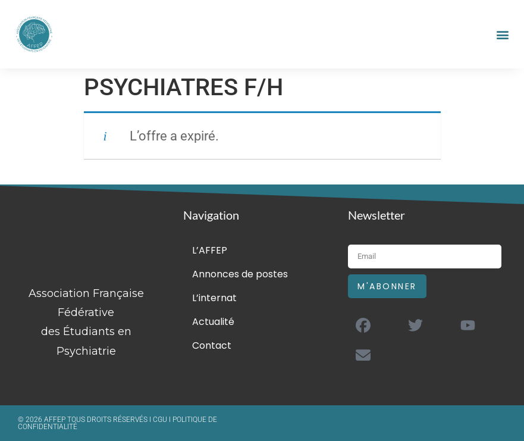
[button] (502, 34)
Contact (211, 345)
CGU (161, 419)
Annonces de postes (240, 274)
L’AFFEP (209, 250)
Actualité (213, 322)
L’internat (214, 298)
